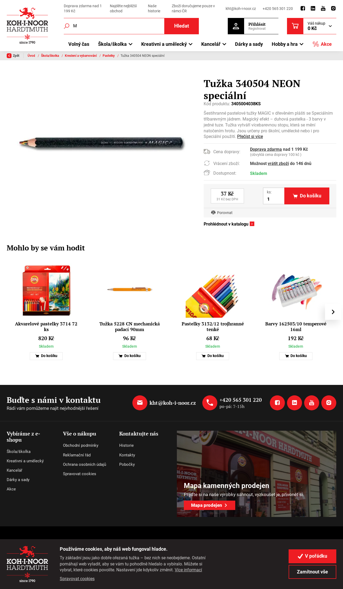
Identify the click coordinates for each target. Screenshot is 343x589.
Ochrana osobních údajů (84, 464)
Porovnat (225, 213)
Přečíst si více (250, 136)
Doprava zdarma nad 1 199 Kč (83, 8)
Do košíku (46, 356)
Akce (322, 44)
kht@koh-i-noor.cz (241, 8)
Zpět (13, 55)
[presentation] (333, 312)
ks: (269, 192)
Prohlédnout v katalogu (226, 224)
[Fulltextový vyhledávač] (131, 26)
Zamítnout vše (312, 572)
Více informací (188, 569)
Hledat (181, 26)
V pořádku (312, 556)
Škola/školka (50, 56)
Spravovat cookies (79, 473)
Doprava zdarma (266, 149)
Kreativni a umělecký (25, 461)
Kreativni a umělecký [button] (164, 44)
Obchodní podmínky (80, 445)
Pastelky (109, 56)
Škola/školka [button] (112, 44)
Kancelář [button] (211, 44)
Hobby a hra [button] (285, 44)
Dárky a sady (249, 44)
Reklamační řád (77, 455)
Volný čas (78, 44)
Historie (126, 445)
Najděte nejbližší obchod (123, 8)
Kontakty (127, 455)
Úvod (32, 56)
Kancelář (14, 470)
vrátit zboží (278, 163)
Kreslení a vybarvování (81, 56)
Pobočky (127, 464)
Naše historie (154, 8)
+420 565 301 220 (278, 8)
